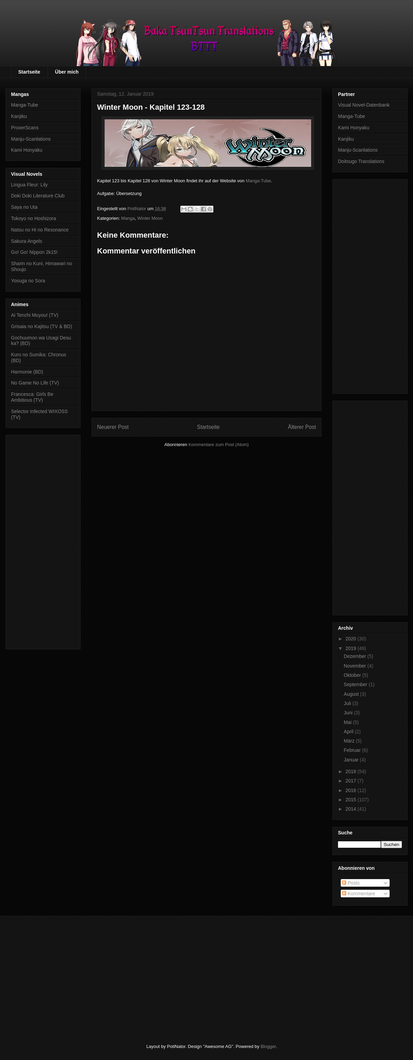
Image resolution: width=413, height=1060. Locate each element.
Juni (349, 712)
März (350, 741)
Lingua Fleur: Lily (29, 184)
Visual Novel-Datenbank (364, 105)
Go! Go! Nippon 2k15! (34, 252)
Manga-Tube (258, 180)
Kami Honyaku (26, 150)
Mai (348, 722)
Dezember (355, 656)
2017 (352, 780)
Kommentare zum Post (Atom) (219, 444)
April (349, 731)
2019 (352, 648)
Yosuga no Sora (28, 280)
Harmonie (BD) (27, 372)
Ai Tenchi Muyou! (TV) (34, 315)
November (355, 666)
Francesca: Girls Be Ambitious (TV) (32, 397)
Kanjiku (19, 116)
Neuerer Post (113, 427)
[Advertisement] (43, 540)
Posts (351, 883)
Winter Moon (150, 218)
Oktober (353, 675)
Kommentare (358, 893)
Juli (348, 703)
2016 (352, 790)
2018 (352, 771)
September (356, 684)
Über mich (66, 72)
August (352, 694)
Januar (352, 759)
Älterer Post (302, 427)
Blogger (268, 1046)
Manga (128, 218)
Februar (353, 750)
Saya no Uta (24, 207)
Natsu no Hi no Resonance (39, 229)
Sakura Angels (26, 241)
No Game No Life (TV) (35, 383)
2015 (352, 799)
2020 (352, 638)
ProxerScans (25, 127)
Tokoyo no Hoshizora (33, 218)
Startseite (29, 72)
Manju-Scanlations (31, 139)
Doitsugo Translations (361, 161)
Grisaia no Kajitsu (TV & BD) (41, 326)
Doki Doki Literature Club (38, 195)
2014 (352, 809)
